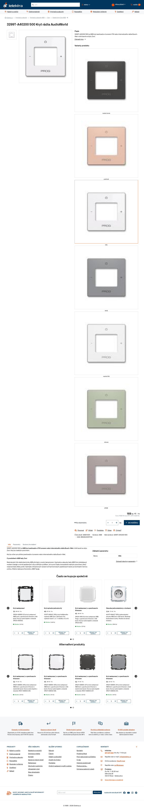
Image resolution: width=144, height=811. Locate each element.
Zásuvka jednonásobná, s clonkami (118, 608)
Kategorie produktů (35, 750)
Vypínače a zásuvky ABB (37, 17)
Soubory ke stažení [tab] (29, 544)
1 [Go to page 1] (71, 639)
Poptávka (52, 763)
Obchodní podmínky (35, 766)
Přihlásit (97, 792)
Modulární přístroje (16, 764)
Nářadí (11, 771)
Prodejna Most (82, 753)
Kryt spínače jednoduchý (53, 608)
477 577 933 (109, 753)
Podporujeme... (82, 766)
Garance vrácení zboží (36, 760)
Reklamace (32, 763)
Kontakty (80, 750)
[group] (25, 608)
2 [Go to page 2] (73, 639)
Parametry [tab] (16, 544)
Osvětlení (12, 767)
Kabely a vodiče (14, 750)
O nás (79, 760)
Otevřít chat (121, 761)
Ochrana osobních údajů (85, 769)
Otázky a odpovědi (55, 757)
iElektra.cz (10, 17)
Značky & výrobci (55, 760)
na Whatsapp (119, 765)
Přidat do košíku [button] (31, 633)
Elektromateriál (14, 754)
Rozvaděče (13, 761)
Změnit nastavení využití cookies (60, 766)
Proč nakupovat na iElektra (86, 757)
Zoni (48, 17)
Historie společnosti (84, 763)
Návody (51, 750)
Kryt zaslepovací (19, 608)
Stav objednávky (34, 772)
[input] (18, 633)
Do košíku (132, 522)
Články (30, 775)
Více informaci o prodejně (114, 780)
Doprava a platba (34, 753)
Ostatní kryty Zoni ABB (59, 17)
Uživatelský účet (34, 769)
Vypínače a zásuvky (21, 17)
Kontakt (31, 757)
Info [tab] (9, 544)
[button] (86, 4)
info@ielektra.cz (125, 757)
